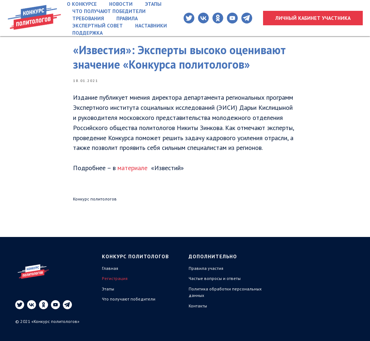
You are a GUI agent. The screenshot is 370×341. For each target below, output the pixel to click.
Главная (110, 268)
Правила (127, 18)
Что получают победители (109, 11)
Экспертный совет (97, 25)
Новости (121, 4)
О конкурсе (82, 4)
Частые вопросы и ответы (215, 278)
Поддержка (87, 33)
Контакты (198, 305)
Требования (88, 18)
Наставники (151, 25)
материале (132, 168)
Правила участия (206, 268)
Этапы (153, 4)
